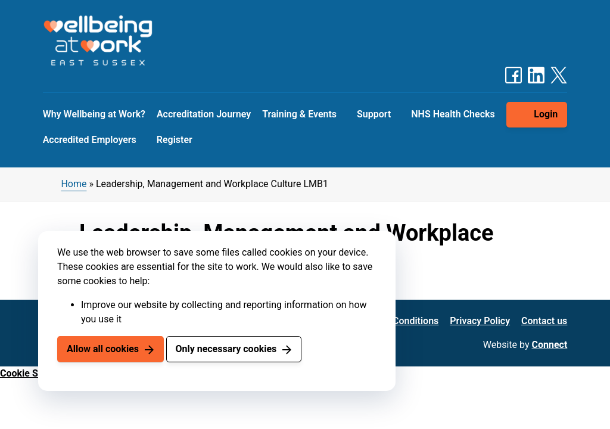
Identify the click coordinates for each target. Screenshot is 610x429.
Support (374, 114)
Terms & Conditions (396, 321)
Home (73, 183)
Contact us (544, 321)
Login (546, 114)
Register (174, 139)
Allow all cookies (103, 349)
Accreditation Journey (204, 114)
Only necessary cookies (225, 349)
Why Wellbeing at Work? (94, 114)
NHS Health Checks (452, 114)
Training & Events (299, 114)
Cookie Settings (34, 373)
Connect (550, 344)
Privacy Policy (480, 321)
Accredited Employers (89, 139)
